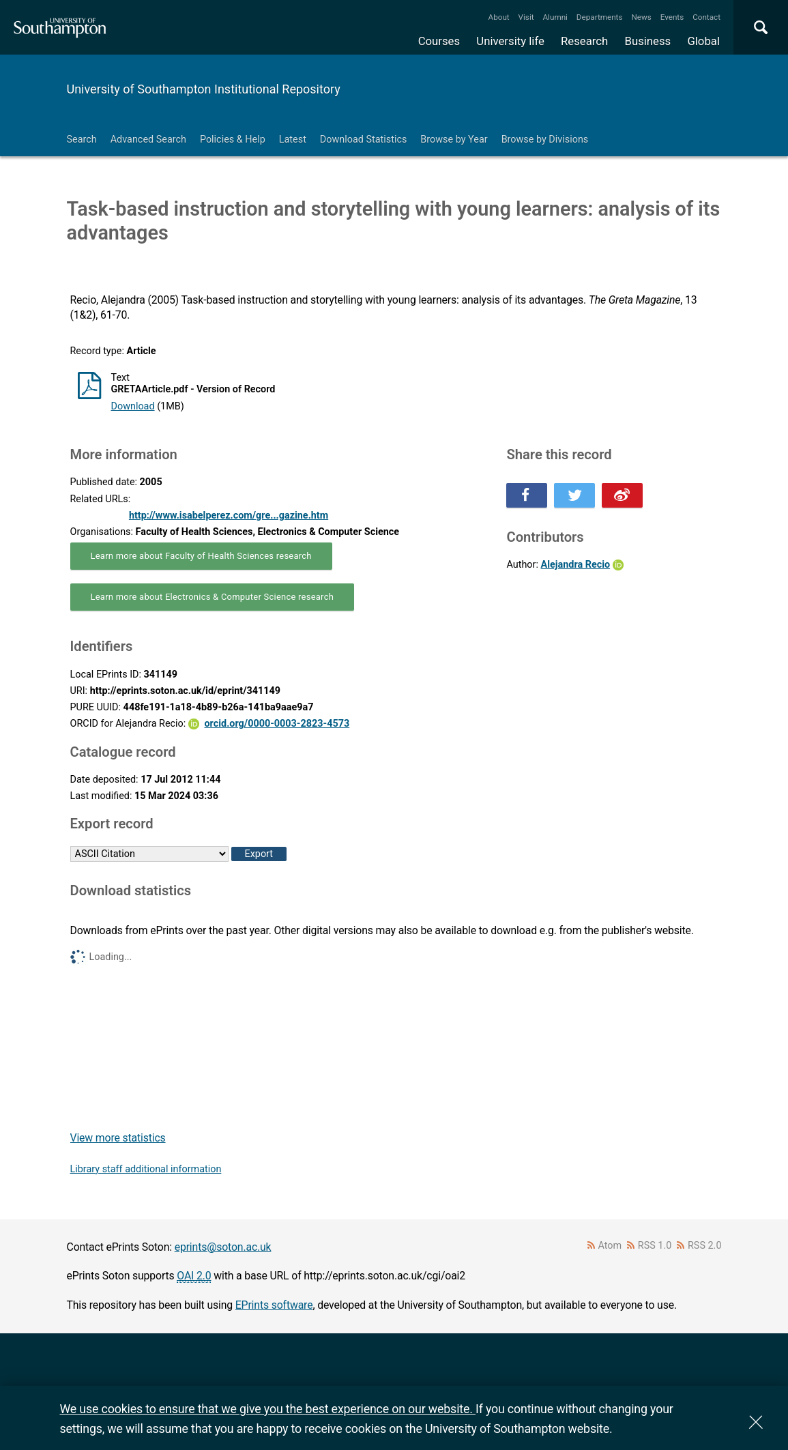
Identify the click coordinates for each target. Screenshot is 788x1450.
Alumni (554, 17)
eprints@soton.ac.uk (223, 1247)
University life (510, 41)
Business (648, 41)
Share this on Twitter (574, 495)
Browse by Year (453, 139)
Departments (600, 17)
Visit (526, 17)
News (641, 17)
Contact (706, 17)
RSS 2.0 (705, 1245)
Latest (292, 139)
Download (133, 406)
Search (82, 139)
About (499, 17)
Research (584, 41)
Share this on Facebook (526, 495)
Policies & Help (232, 139)
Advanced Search (148, 139)
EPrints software (274, 1305)
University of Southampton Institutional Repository (203, 89)
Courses (439, 41)
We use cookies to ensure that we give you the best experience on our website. (268, 1409)
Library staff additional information (146, 1169)
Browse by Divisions (545, 139)
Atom (610, 1245)
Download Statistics (363, 139)
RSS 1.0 (655, 1245)
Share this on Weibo (622, 495)
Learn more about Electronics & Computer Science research (212, 597)
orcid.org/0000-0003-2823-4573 (276, 723)
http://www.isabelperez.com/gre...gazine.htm (228, 515)
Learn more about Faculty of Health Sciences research (201, 556)
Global (703, 41)
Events (672, 17)
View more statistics (118, 1137)
